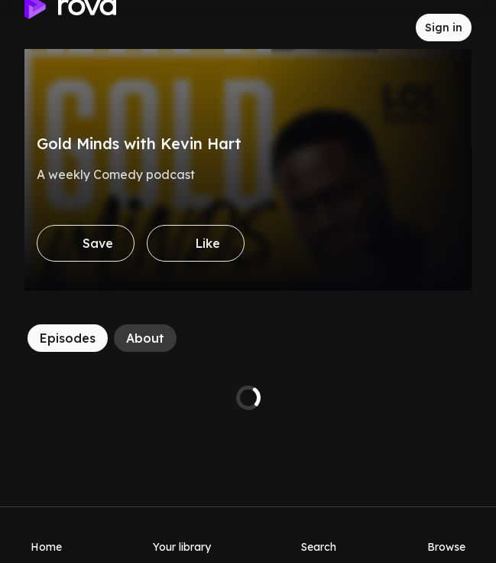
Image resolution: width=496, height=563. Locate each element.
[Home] (46, 534)
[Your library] (182, 534)
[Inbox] (391, 27)
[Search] (318, 534)
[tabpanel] (248, 398)
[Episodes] (68, 338)
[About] (145, 338)
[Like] (196, 243)
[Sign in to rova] (444, 27)
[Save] (86, 243)
